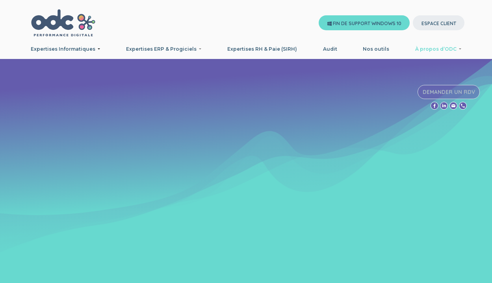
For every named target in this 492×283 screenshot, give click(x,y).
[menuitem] (262, 49)
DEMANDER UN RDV (449, 93)
